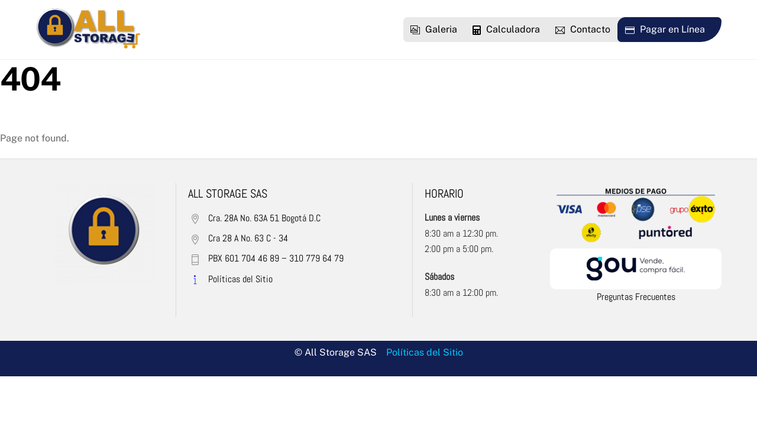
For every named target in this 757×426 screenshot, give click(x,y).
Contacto (582, 29)
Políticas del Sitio (424, 352)
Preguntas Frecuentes (636, 297)
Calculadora (506, 29)
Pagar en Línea (665, 29)
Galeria (433, 29)
